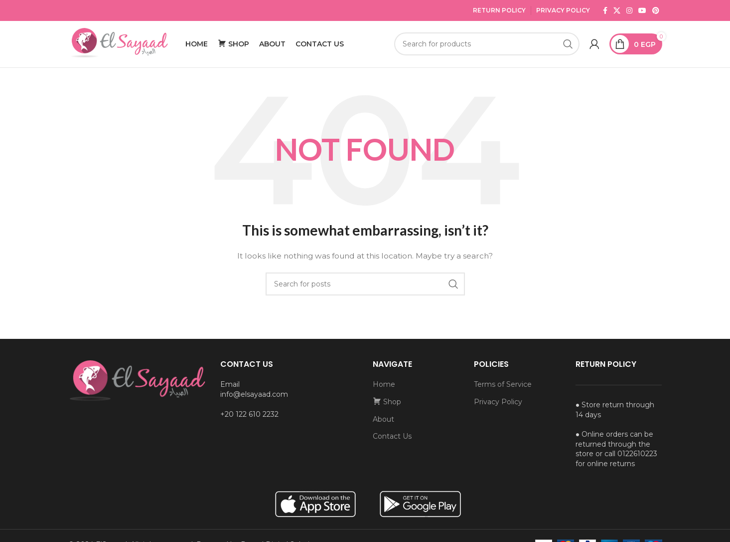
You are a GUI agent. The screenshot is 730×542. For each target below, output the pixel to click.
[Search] (486, 46)
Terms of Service (503, 389)
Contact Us (392, 441)
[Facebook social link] (605, 10)
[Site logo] (118, 46)
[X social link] (616, 10)
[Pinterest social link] (655, 10)
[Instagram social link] (629, 10)
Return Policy (499, 10)
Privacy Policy (563, 10)
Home (384, 389)
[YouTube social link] (642, 10)
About (383, 424)
